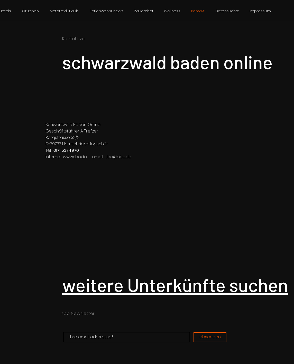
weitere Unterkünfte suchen (175, 284)
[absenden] (210, 337)
